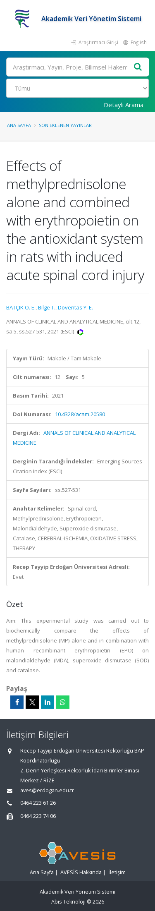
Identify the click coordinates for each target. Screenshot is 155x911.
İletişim (117, 872)
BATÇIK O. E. (21, 307)
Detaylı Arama (123, 105)
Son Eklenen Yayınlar (65, 125)
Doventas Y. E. (75, 307)
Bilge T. (46, 307)
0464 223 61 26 (38, 802)
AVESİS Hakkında (81, 872)
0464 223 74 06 (38, 816)
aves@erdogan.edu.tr (47, 790)
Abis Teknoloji (68, 901)
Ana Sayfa (19, 125)
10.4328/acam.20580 (80, 414)
